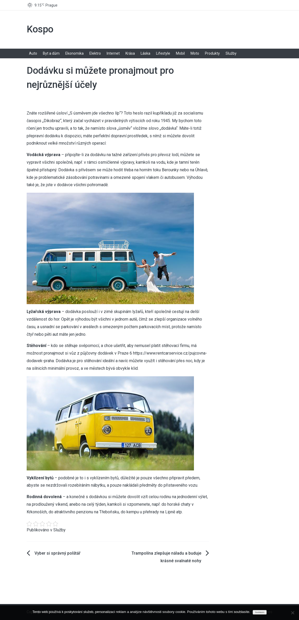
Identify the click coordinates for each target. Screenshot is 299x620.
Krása (130, 53)
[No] (292, 612)
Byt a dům (51, 53)
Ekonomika (74, 53)
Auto (33, 53)
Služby (231, 53)
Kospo (40, 29)
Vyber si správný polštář (57, 553)
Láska (145, 53)
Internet (113, 53)
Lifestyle (163, 53)
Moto (195, 53)
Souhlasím (259, 612)
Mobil (180, 53)
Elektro (95, 53)
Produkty (212, 53)
